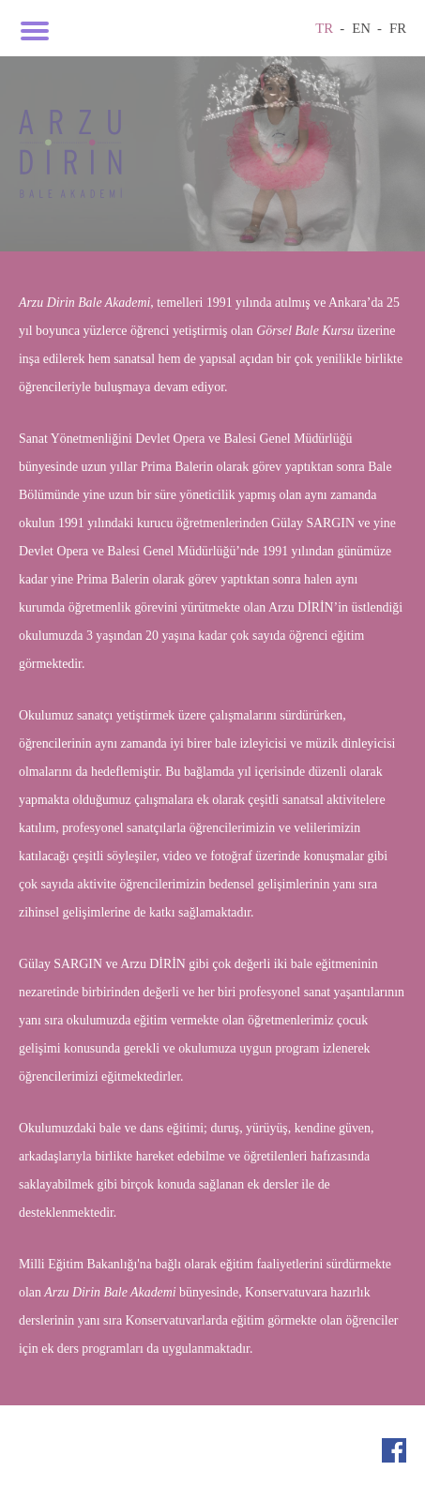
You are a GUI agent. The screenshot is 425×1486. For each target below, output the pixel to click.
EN (361, 28)
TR (324, 28)
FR (397, 28)
